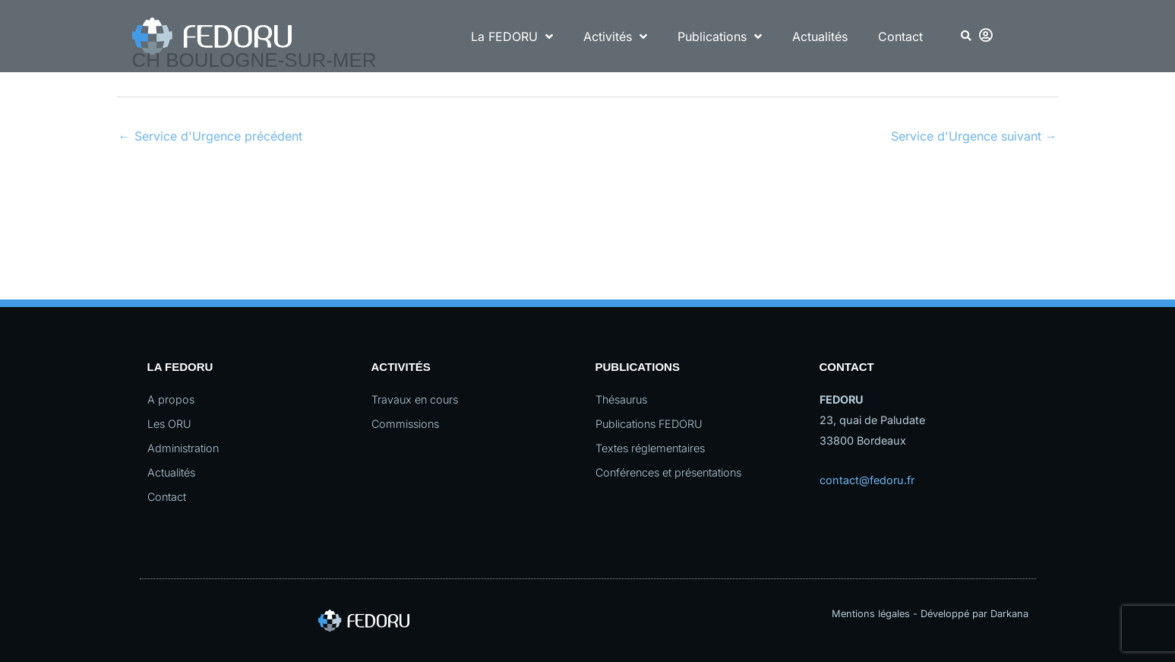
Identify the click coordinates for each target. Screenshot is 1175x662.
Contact (900, 36)
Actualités (820, 36)
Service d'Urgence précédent (210, 136)
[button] (965, 36)
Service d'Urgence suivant (974, 136)
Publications (720, 36)
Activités (615, 36)
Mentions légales (871, 613)
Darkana (1009, 613)
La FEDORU (512, 36)
